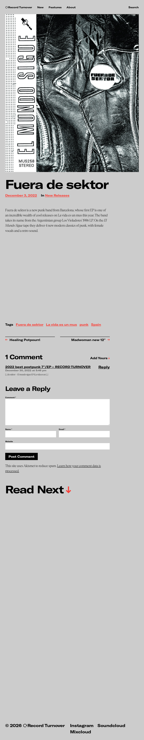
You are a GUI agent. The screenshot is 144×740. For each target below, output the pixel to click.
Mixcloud (80, 731)
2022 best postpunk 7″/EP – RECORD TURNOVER (48, 366)
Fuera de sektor (29, 324)
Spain (96, 324)
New (40, 7)
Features (55, 7)
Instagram (82, 725)
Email (62, 429)
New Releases (57, 195)
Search (133, 7)
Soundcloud (111, 725)
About (71, 7)
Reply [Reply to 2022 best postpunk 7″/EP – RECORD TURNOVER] (104, 367)
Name (8, 429)
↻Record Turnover (18, 7)
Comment (10, 397)
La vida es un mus (61, 324)
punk (84, 324)
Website (9, 441)
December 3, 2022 (21, 195)
